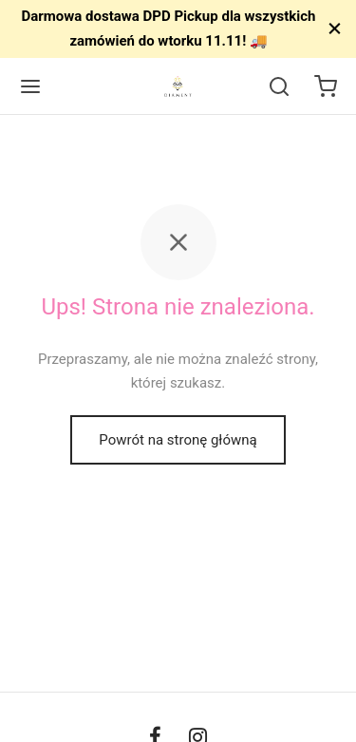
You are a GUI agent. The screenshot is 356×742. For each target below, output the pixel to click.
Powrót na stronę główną (177, 439)
